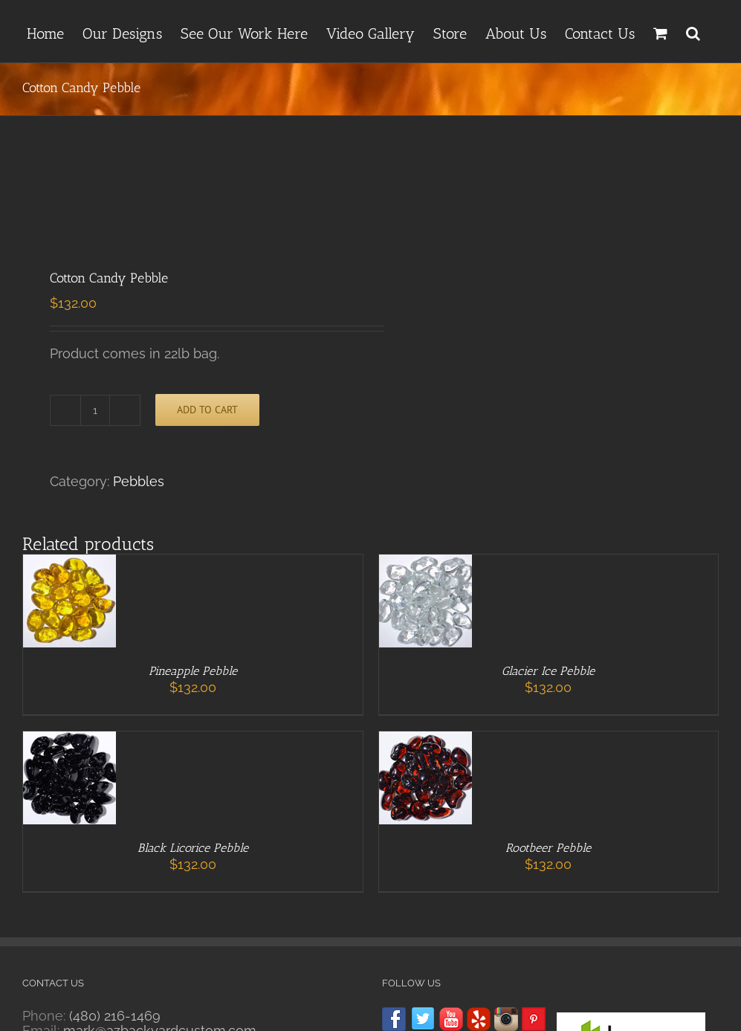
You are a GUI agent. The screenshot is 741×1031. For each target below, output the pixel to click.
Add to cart (207, 409)
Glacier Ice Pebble (548, 671)
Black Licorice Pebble (192, 848)
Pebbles (138, 481)
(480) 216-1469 (115, 1016)
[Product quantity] (95, 410)
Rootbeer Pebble (548, 848)
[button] (693, 31)
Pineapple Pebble (193, 671)
